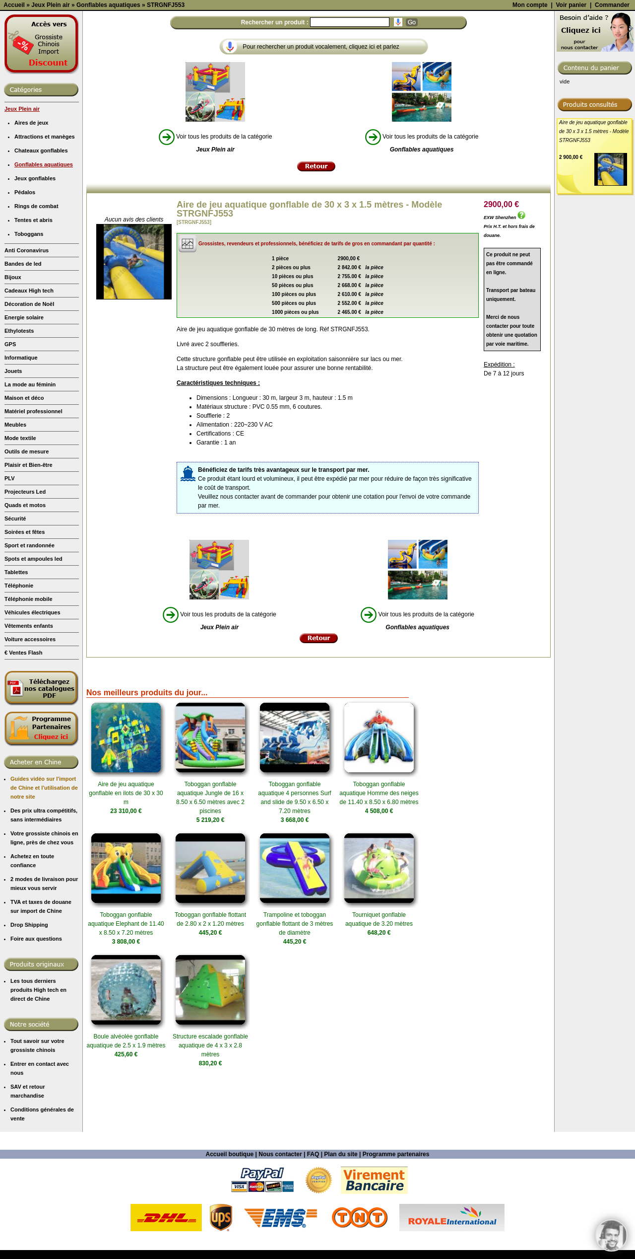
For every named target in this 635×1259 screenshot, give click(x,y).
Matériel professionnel (33, 500)
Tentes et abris (33, 308)
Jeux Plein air (22, 197)
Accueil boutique (230, 1242)
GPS (10, 433)
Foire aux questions (36, 1027)
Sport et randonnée (29, 634)
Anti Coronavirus (26, 339)
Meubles (15, 513)
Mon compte (530, 93)
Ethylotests (19, 419)
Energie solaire (24, 406)
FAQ (313, 1242)
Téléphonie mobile (28, 687)
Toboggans (28, 322)
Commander (612, 93)
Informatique (21, 446)
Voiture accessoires (30, 728)
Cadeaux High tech (29, 379)
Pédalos (24, 281)
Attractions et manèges (44, 225)
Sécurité (15, 607)
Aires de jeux (31, 211)
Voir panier (571, 93)
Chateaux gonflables (41, 239)
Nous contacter (280, 1242)
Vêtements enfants (28, 714)
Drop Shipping (29, 1013)
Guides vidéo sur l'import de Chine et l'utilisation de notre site (44, 876)
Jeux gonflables (35, 267)
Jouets (13, 459)
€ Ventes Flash (23, 741)
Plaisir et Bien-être (28, 553)
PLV (9, 567)
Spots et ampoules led (33, 647)
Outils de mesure (26, 540)
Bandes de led (23, 352)
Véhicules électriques (32, 701)
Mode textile (20, 526)
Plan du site (340, 1242)
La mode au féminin (30, 473)
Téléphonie (18, 674)
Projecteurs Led (25, 580)
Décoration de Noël (29, 392)
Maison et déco (24, 486)
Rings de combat (36, 294)
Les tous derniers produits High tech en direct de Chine (38, 1078)
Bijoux (12, 366)
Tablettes (16, 661)
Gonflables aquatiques (43, 253)
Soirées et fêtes (24, 620)
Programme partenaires (396, 1242)
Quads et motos (25, 593)
